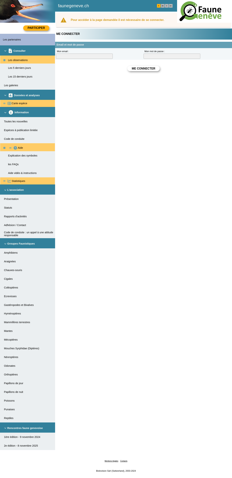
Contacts (123, 461)
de (162, 6)
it (166, 6)
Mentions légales (111, 461)
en (170, 6)
